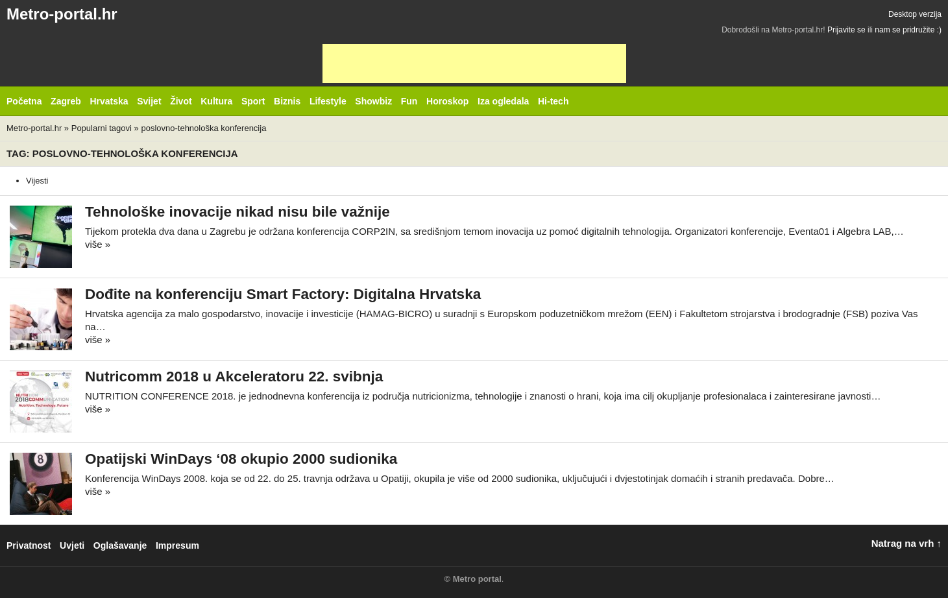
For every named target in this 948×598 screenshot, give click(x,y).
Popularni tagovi (101, 128)
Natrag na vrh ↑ (906, 543)
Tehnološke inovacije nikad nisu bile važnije (237, 212)
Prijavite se (846, 29)
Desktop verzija (915, 14)
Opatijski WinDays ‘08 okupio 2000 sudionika (241, 459)
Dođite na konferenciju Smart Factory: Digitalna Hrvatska (283, 294)
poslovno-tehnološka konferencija (203, 128)
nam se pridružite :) (908, 29)
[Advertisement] (474, 63)
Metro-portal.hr (61, 14)
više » (97, 244)
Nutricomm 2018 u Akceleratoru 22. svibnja (234, 376)
